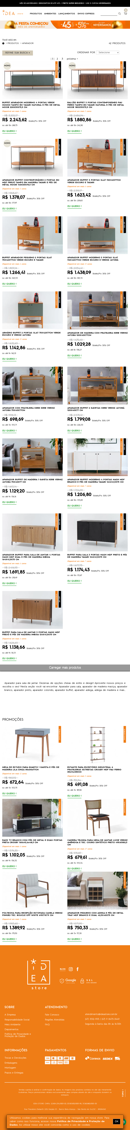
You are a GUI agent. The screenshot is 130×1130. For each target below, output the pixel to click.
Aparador (28, 43)
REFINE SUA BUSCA (17, 53)
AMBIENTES (51, 14)
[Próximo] (72, 59)
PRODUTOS (37, 14)
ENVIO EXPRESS (86, 14)
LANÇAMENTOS (68, 14)
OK (116, 1121)
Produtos (13, 43)
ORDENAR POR (86, 52)
